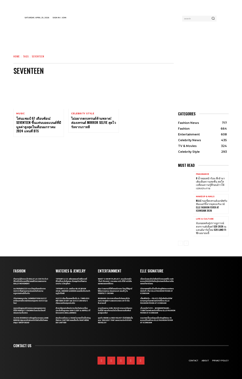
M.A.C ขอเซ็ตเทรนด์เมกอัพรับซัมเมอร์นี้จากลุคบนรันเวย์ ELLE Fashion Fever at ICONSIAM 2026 (211, 205)
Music (20, 113)
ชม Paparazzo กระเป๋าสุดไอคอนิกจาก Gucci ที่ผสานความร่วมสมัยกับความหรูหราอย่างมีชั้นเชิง (29, 291)
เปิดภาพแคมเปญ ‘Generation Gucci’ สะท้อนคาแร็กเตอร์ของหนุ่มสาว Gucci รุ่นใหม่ (30, 300)
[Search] (213, 18)
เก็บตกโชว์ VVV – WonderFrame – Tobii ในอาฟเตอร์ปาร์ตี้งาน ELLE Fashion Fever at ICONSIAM (157, 310)
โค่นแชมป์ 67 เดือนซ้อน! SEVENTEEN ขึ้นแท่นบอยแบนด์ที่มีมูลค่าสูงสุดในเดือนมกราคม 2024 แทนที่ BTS (38, 124)
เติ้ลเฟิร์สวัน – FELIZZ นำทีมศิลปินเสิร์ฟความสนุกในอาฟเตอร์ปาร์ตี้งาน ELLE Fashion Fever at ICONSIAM (156, 300)
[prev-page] (180, 243)
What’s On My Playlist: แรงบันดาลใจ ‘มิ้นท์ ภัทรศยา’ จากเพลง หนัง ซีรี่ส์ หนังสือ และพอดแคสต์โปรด (115, 281)
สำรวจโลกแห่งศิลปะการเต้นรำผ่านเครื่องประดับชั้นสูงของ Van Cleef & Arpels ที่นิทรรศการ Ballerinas (73, 310)
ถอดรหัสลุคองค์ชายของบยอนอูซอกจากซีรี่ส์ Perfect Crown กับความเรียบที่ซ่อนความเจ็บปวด (29, 310)
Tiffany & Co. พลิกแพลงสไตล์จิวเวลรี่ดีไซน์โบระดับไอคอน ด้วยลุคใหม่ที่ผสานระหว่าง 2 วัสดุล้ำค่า (71, 281)
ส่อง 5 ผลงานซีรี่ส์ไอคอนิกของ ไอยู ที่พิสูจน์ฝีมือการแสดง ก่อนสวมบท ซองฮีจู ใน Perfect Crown (115, 291)
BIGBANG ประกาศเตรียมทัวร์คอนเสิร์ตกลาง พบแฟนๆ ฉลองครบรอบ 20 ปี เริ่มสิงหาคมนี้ (114, 300)
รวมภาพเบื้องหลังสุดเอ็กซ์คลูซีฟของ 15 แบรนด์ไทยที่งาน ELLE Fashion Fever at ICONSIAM (156, 320)
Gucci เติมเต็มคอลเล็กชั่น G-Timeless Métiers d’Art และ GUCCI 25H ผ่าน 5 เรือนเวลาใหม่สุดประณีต (72, 300)
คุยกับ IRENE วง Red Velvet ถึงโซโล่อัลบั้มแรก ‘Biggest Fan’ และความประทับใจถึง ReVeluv (115, 320)
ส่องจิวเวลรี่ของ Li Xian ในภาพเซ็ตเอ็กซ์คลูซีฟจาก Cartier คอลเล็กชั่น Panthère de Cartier (73, 320)
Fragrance (202, 174)
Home (16, 56)
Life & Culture (205, 219)
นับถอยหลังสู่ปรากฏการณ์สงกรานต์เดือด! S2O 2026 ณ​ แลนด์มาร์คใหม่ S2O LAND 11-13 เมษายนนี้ (211, 228)
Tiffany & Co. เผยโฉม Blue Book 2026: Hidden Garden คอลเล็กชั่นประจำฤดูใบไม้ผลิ (73, 291)
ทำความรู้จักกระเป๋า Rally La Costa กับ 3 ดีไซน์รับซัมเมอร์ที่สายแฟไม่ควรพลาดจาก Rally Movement (30, 281)
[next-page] (186, 243)
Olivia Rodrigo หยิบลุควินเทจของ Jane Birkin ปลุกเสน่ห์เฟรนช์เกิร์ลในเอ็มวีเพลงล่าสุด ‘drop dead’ (30, 320)
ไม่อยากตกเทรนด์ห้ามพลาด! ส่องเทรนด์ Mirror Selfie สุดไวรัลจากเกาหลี (93, 122)
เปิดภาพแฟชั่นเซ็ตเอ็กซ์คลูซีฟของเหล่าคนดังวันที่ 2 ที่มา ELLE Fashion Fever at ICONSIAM (157, 291)
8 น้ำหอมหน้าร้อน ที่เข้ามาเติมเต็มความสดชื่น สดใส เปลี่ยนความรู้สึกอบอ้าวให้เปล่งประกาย (210, 183)
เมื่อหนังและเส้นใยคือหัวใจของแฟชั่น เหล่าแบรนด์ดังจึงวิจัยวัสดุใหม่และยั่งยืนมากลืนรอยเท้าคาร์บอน (157, 281)
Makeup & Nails (205, 197)
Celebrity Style (82, 113)
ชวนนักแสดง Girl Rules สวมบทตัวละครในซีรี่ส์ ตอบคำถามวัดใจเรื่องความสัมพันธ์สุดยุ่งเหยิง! (115, 310)
